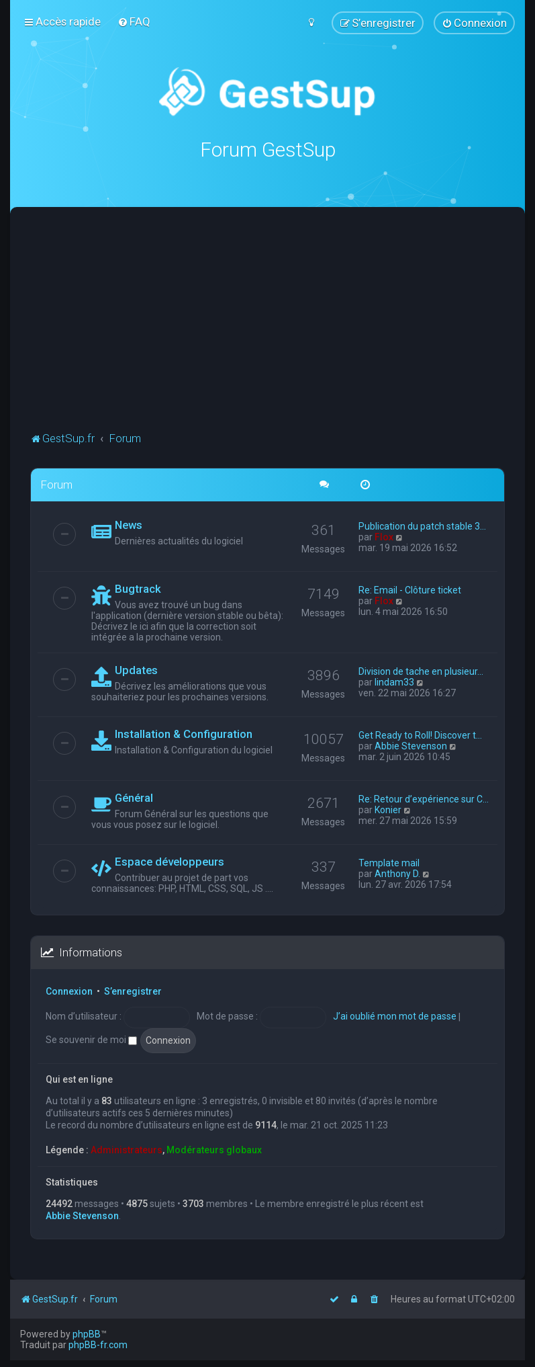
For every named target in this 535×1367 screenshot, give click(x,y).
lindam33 (394, 682)
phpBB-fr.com (98, 1344)
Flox (384, 537)
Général (134, 797)
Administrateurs (126, 1149)
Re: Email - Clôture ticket (409, 590)
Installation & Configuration (183, 734)
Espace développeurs (169, 861)
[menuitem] (134, 21)
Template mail (389, 863)
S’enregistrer (133, 991)
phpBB (86, 1334)
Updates (136, 670)
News (128, 525)
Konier (388, 809)
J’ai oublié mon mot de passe (394, 1016)
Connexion (69, 991)
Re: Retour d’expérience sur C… (423, 799)
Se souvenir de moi (91, 1039)
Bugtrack (138, 588)
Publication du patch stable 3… (422, 526)
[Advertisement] (282, 328)
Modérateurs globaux (214, 1149)
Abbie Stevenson (411, 746)
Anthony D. (397, 873)
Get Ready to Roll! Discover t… (420, 735)
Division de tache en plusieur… (420, 671)
